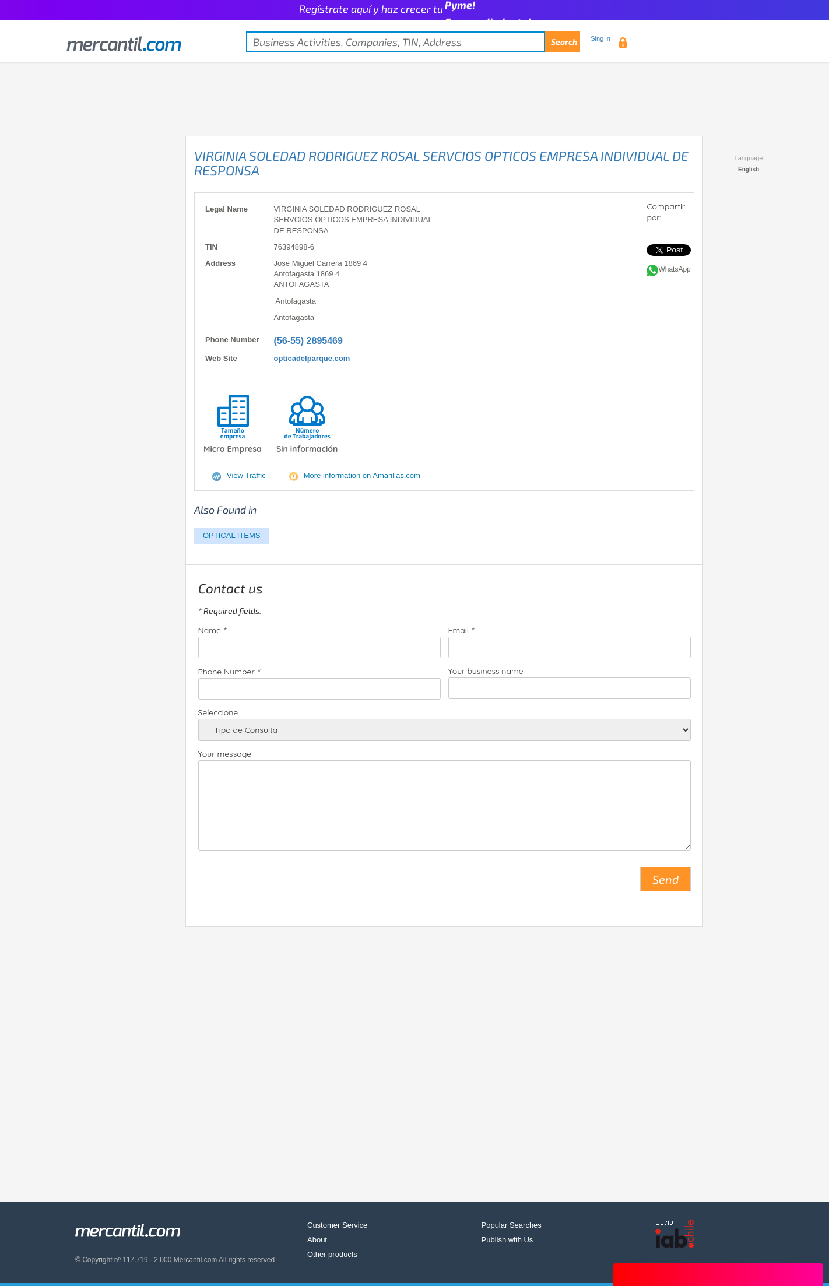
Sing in (600, 38)
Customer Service (337, 1225)
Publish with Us (507, 1239)
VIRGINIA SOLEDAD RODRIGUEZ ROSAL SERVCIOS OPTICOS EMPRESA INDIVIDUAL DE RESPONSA (441, 162)
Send (665, 879)
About (317, 1239)
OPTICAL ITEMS (231, 535)
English (748, 169)
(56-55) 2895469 (308, 341)
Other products (332, 1254)
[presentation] (286, 883)
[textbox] (413, 41)
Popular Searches (512, 1225)
